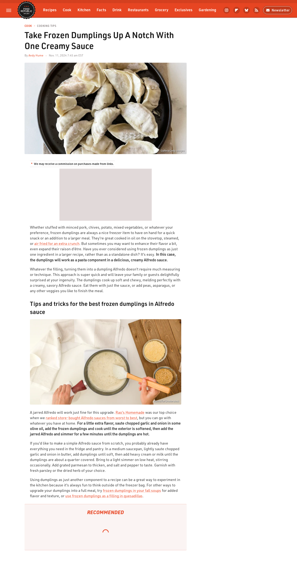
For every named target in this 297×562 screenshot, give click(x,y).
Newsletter (277, 10)
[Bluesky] (246, 10)
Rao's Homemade (130, 412)
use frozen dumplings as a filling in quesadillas (104, 495)
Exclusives (183, 9)
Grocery (161, 9)
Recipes (50, 9)
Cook (67, 9)
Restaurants (138, 9)
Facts (101, 9)
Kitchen (84, 9)
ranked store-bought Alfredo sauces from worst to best (91, 417)
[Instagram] (226, 10)
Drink (117, 9)
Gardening (207, 9)
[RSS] (256, 10)
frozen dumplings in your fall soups (132, 490)
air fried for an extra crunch (56, 243)
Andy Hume (35, 55)
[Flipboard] (236, 10)
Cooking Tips (46, 26)
